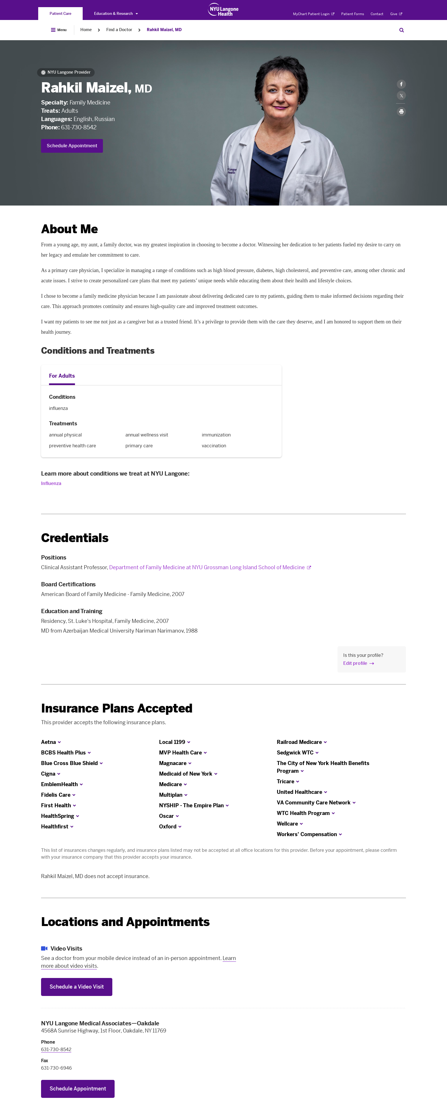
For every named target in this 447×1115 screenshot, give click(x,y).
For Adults (62, 376)
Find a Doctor (119, 29)
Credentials (74, 538)
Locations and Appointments (125, 922)
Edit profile (355, 663)
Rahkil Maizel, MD (164, 29)
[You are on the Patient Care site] (60, 13)
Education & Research (116, 13)
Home (86, 29)
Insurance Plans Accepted (116, 708)
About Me (69, 229)
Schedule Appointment (72, 145)
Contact (377, 14)
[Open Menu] (58, 30)
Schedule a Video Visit (77, 987)
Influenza (51, 483)
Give (396, 14)
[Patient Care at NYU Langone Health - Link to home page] (223, 9)
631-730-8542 (78, 127)
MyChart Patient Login (313, 14)
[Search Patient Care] (402, 30)
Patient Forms (352, 14)
